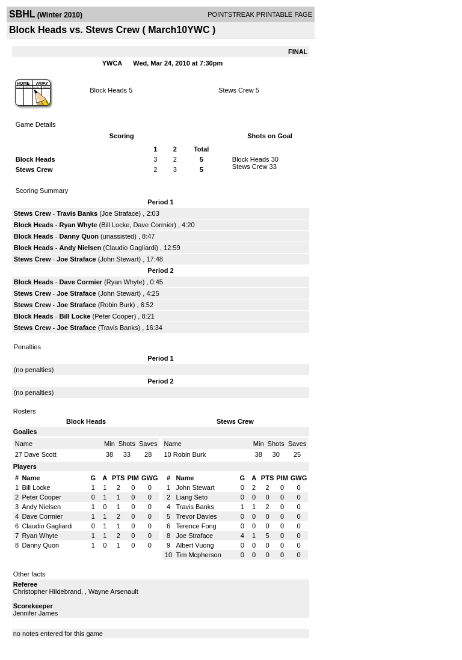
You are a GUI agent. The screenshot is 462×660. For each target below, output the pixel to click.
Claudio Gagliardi (130, 247)
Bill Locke (115, 224)
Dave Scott (40, 454)
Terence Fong (196, 526)
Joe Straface (120, 213)
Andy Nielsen (81, 247)
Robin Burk (116, 304)
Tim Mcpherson (198, 554)
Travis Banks (77, 213)
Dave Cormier (153, 224)
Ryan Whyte (78, 224)
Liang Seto (192, 497)
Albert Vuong (195, 545)
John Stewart (119, 259)
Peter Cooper (114, 316)
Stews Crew (236, 90)
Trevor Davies (196, 516)
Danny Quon (79, 236)
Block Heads (108, 90)
